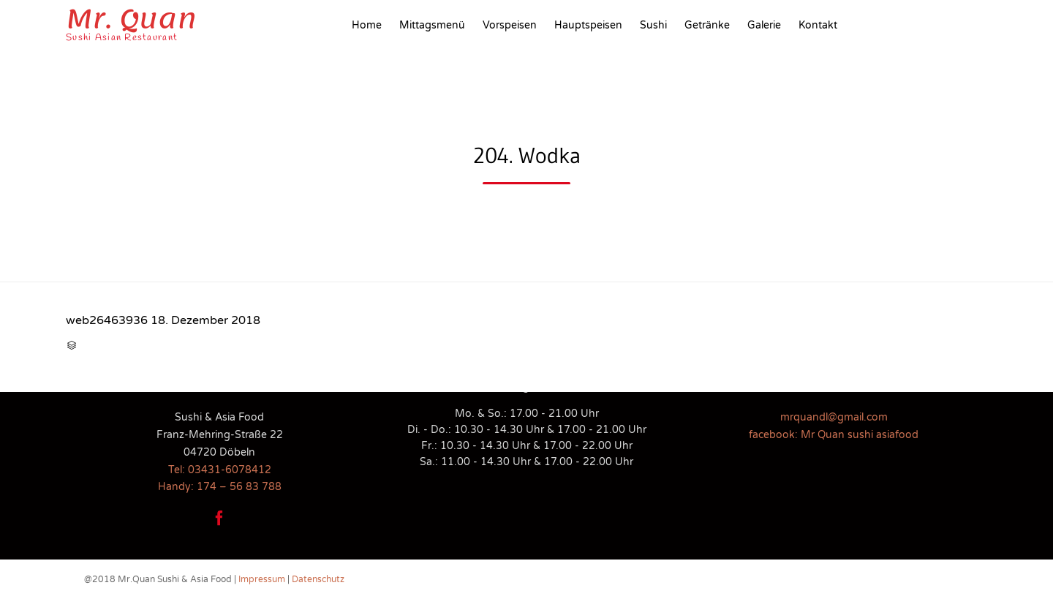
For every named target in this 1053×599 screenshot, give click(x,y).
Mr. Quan (131, 19)
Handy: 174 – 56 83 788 (220, 487)
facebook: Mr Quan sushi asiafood (833, 435)
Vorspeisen (510, 25)
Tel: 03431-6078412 (219, 470)
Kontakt (818, 25)
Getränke (707, 25)
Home (367, 25)
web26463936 (107, 320)
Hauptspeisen (588, 25)
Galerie (764, 25)
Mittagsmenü (432, 25)
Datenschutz (318, 579)
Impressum (261, 579)
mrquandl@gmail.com (834, 417)
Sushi (653, 25)
